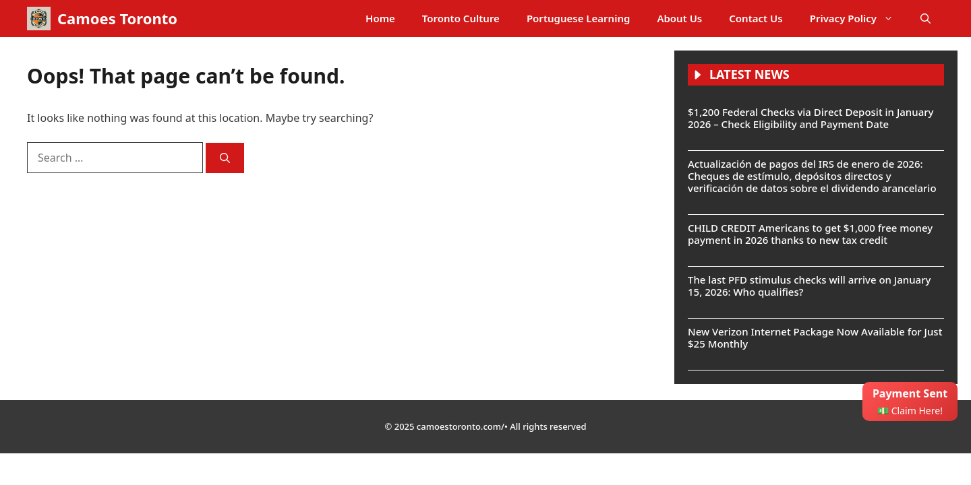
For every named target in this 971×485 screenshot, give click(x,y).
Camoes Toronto (117, 18)
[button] (925, 18)
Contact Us (755, 18)
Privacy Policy (858, 18)
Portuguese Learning (578, 18)
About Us (679, 18)
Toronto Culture (461, 18)
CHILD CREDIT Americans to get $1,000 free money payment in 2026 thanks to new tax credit (810, 234)
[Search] (225, 158)
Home (380, 18)
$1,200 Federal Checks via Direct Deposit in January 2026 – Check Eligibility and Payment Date (810, 118)
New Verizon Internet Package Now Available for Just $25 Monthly (815, 337)
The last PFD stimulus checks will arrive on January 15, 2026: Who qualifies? (809, 285)
